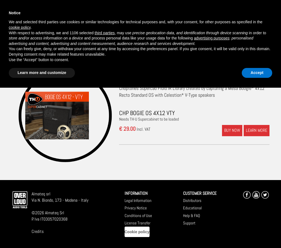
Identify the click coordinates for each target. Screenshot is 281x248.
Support (189, 223)
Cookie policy (137, 232)
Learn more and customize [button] (42, 72)
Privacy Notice (136, 207)
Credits (38, 231)
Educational (192, 207)
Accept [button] (257, 72)
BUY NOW (232, 130)
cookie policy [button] (19, 27)
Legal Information (138, 200)
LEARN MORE (256, 130)
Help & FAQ (191, 215)
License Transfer (137, 223)
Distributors (192, 200)
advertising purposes (211, 38)
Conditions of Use (138, 215)
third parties (105, 33)
